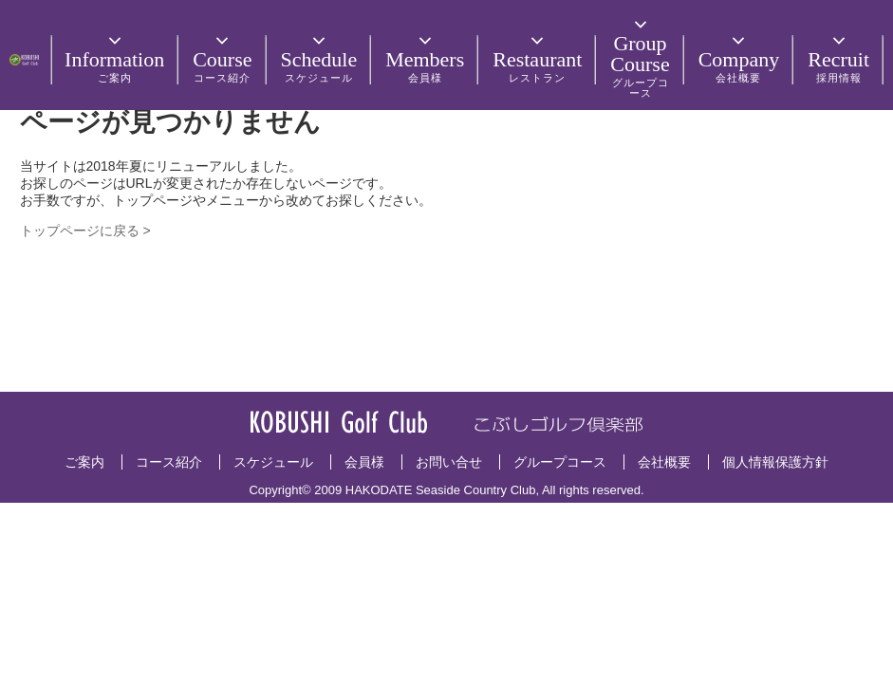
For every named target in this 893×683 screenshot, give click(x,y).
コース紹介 (169, 462)
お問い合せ (449, 462)
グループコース (559, 462)
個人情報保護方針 (775, 462)
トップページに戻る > (85, 230)
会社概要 (664, 462)
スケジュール (273, 462)
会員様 (364, 462)
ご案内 (84, 462)
